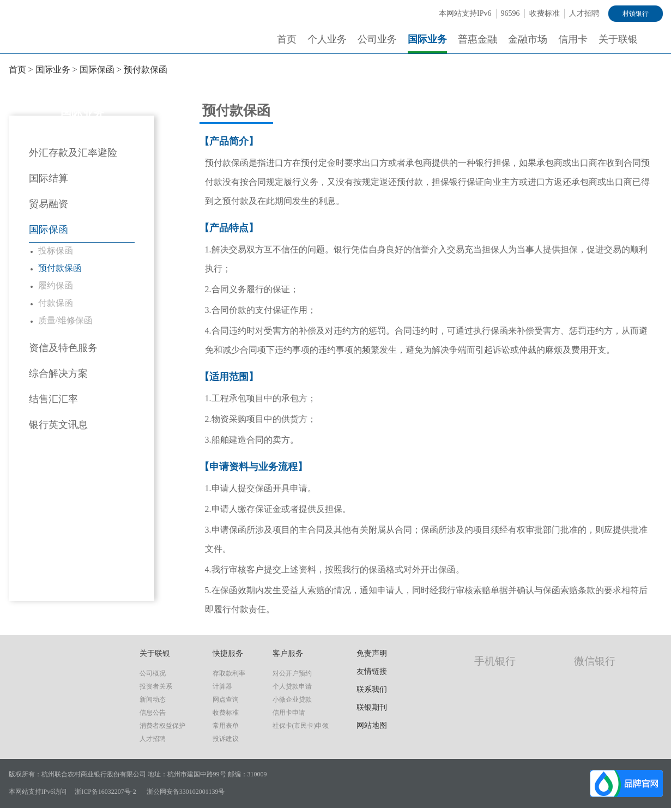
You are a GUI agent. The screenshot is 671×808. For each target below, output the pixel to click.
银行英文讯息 (58, 424)
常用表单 (226, 725)
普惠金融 (477, 39)
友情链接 (371, 671)
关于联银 (618, 39)
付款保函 (55, 302)
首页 (287, 39)
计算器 (222, 686)
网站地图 (371, 725)
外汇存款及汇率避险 (73, 152)
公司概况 (153, 673)
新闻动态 (153, 699)
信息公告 (153, 712)
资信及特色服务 (63, 347)
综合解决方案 (58, 373)
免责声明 (371, 653)
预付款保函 (145, 69)
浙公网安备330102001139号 (186, 791)
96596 (510, 13)
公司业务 (377, 39)
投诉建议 (226, 739)
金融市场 (527, 39)
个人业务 (327, 39)
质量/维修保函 (65, 320)
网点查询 (226, 699)
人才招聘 (584, 13)
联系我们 (371, 689)
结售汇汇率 (53, 399)
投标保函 (55, 250)
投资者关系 (156, 686)
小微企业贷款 (292, 699)
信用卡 (573, 39)
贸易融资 (48, 203)
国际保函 (97, 69)
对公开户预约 (292, 673)
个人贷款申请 (292, 686)
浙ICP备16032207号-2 (105, 791)
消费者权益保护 (162, 725)
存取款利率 (229, 673)
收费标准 (544, 13)
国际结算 (48, 178)
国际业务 (427, 39)
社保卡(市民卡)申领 (301, 725)
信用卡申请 (289, 712)
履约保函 (55, 285)
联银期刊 (371, 707)
